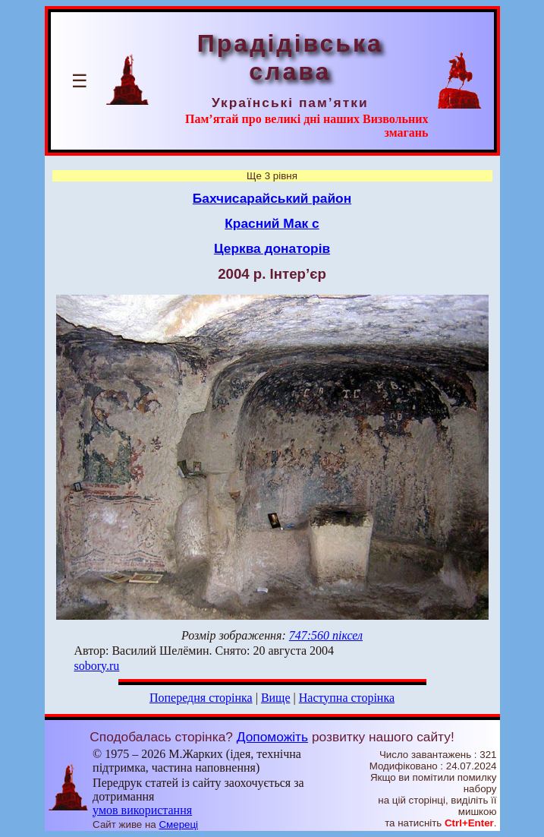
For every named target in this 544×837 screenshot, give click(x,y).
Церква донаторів (272, 248)
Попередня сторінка (201, 697)
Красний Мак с (272, 223)
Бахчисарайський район (272, 198)
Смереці (178, 824)
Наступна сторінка (347, 697)
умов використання (142, 810)
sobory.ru (97, 665)
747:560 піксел (326, 635)
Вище (276, 697)
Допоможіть (272, 736)
